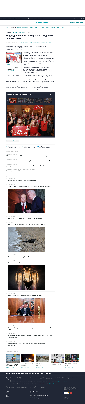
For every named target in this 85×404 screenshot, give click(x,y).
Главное (8, 27)
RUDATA (31, 394)
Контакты (8, 373)
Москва (42, 27)
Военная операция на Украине (27, 364)
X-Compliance (8, 392)
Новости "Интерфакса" (34, 391)
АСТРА (7, 396)
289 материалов (69, 367)
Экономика (25, 27)
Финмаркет (37, 18)
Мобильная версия (5, 18)
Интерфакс (42, 22)
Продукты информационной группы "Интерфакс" (25, 387)
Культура (36, 27)
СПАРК (7, 391)
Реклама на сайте (39, 373)
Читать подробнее (14, 69)
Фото (63, 27)
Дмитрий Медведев (14, 140)
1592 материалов (10, 367)
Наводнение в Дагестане (39, 364)
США (7, 140)
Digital (47, 27)
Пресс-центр (24, 373)
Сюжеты (58, 27)
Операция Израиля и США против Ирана (12, 365)
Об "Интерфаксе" (14, 18)
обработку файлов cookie (62, 381)
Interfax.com (21, 18)
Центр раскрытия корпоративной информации (39, 395)
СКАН (31, 392)
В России (13, 27)
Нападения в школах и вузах (71, 364)
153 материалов (54, 366)
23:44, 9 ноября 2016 (28, 32)
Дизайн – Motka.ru (66, 398)
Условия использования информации (70, 395)
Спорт (31, 27)
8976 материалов (25, 367)
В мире (19, 27)
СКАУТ (7, 394)
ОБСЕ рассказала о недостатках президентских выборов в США (36, 42)
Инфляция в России (56, 364)
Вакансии (31, 373)
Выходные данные (67, 397)
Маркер (7, 395)
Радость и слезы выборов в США (19, 95)
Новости (52, 27)
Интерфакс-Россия (30, 18)
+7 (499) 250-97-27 (51, 383)
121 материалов (39, 367)
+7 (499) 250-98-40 (42, 383)
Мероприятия (48, 373)
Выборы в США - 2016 (18, 32)
